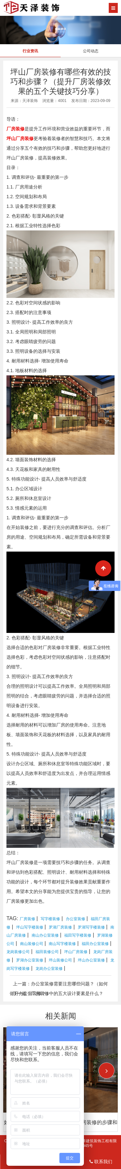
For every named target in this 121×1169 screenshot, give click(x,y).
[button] (106, 1070)
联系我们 (100, 1161)
